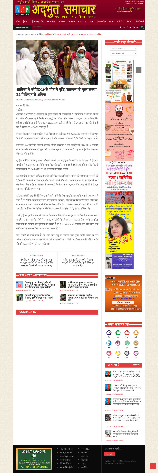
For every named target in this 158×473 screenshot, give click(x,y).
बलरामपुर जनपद (67, 449)
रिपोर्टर (130, 21)
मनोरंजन (84, 449)
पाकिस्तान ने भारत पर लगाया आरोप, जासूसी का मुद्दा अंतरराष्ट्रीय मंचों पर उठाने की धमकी (82, 284)
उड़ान (111, 21)
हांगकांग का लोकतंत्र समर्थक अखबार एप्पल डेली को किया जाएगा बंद (83, 297)
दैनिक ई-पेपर (65, 456)
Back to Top (153, 466)
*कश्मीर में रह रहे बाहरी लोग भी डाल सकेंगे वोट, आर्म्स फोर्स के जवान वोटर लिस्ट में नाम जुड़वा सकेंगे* (40, 284)
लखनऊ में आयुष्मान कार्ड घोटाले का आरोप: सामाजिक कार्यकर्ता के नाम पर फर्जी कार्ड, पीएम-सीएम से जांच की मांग (127, 402)
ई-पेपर (26, 21)
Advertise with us (123, 302)
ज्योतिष (120, 21)
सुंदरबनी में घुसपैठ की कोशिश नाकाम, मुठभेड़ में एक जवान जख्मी (39, 296)
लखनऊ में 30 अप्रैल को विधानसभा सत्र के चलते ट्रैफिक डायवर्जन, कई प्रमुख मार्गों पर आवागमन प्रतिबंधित (127, 374)
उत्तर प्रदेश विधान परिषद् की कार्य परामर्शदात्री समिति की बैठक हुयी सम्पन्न (127, 428)
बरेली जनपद (65, 453)
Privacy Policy (29, 470)
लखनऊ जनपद (66, 441)
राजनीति (84, 453)
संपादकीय (51, 21)
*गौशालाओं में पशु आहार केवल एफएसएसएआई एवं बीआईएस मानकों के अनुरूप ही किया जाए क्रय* (126, 388)
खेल (91, 21)
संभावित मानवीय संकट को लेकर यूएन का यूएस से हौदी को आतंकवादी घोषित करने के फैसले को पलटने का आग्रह (36, 263)
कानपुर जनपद (66, 445)
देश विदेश (19, 100)
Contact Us (57, 470)
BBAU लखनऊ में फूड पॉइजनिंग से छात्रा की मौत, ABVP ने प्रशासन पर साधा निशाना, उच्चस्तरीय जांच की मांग (127, 415)
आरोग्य (72, 21)
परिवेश (62, 21)
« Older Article (36, 255)
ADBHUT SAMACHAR (50, 100)
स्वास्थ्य (84, 445)
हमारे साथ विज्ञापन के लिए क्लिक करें (123, 299)
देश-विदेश (101, 21)
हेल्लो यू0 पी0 (38, 21)
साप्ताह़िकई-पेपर (67, 460)
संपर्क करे (140, 21)
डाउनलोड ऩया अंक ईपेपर (129, 10)
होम (18, 21)
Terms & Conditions (43, 470)
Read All (136, 365)
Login (67, 470)
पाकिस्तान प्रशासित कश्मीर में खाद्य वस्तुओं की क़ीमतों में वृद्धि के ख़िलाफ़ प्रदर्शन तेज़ (77, 263)
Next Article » (78, 255)
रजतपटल (82, 21)
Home (32, 34)
